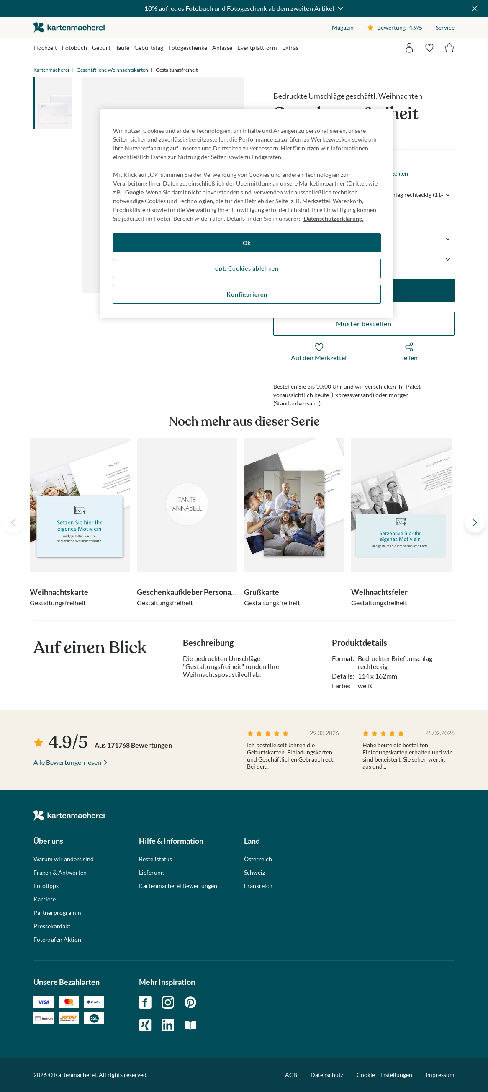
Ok (247, 242)
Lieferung (151, 872)
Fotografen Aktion (57, 939)
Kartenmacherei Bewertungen (178, 886)
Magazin (343, 27)
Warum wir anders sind (63, 859)
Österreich (258, 859)
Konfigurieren (246, 294)
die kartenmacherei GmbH (69, 27)
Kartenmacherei (51, 70)
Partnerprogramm (57, 912)
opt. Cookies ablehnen (247, 268)
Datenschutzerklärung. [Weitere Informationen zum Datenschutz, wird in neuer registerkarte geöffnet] (333, 218)
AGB (291, 1074)
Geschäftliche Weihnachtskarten (112, 70)
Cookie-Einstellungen (384, 1074)
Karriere (44, 899)
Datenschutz (327, 1074)
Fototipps (46, 886)
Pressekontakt (51, 926)
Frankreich (258, 886)
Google (134, 192)
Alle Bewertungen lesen (67, 762)
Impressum (440, 1074)
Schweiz (254, 872)
